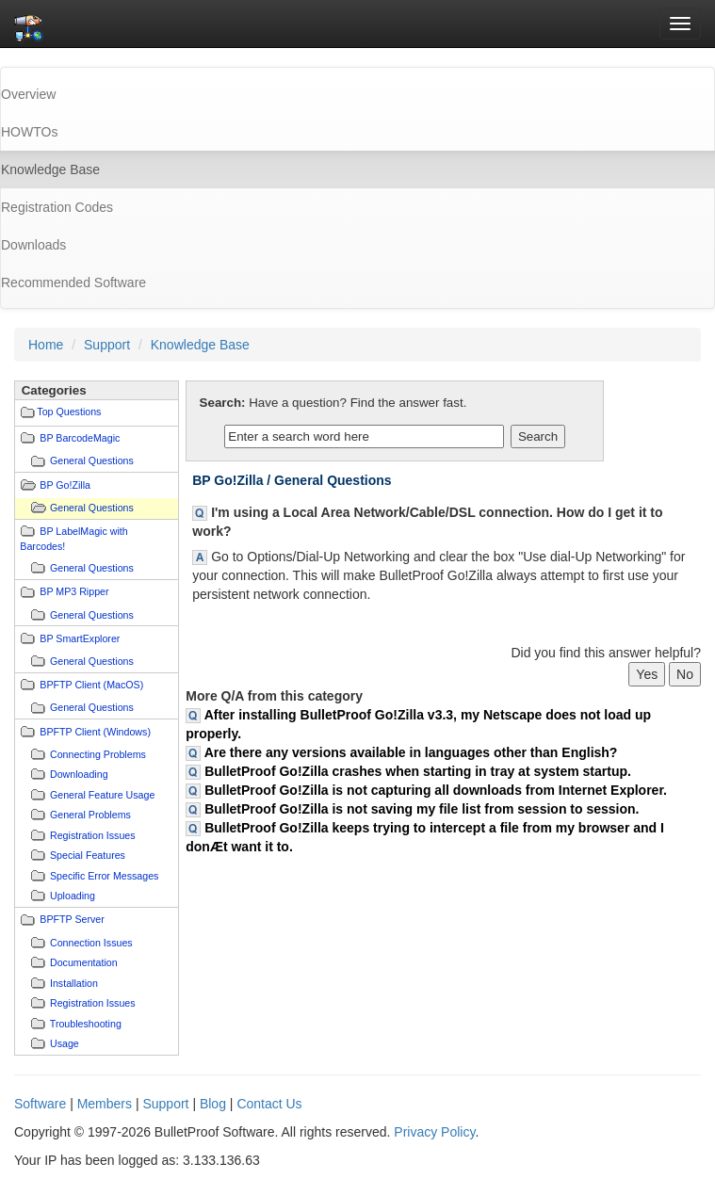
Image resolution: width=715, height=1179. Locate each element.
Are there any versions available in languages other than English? (411, 752)
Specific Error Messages (104, 875)
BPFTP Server (72, 919)
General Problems (90, 814)
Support (107, 344)
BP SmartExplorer (80, 638)
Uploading (72, 895)
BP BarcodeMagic (80, 438)
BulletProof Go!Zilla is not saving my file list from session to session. (421, 808)
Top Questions (69, 411)
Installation (74, 983)
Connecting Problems (98, 754)
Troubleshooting (86, 1023)
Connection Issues (91, 942)
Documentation (84, 962)
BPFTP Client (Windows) (95, 731)
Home (45, 344)
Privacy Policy (434, 1131)
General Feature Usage (102, 794)
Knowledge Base (200, 344)
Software (40, 1103)
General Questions (92, 460)
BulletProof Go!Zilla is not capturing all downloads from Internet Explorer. (435, 790)
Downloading (79, 774)
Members (104, 1103)
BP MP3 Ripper (74, 591)
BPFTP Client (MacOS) (91, 684)
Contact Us (268, 1103)
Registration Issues (93, 835)
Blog (213, 1103)
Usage (64, 1043)
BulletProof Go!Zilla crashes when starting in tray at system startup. (417, 771)
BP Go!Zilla (65, 485)
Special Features (87, 855)
